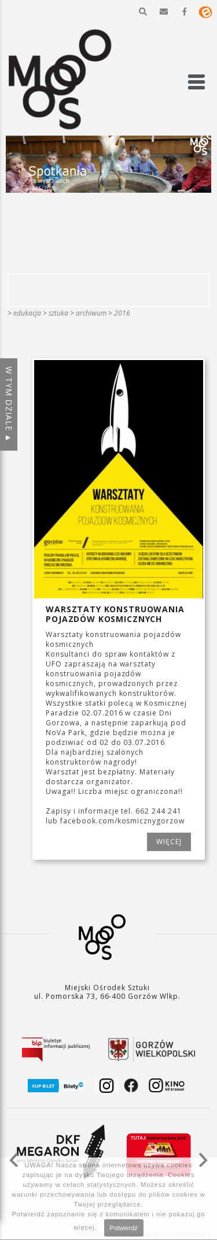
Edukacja (27, 313)
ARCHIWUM (91, 313)
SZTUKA (58, 313)
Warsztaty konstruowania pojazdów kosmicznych (115, 614)
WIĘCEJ (169, 841)
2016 (122, 313)
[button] (143, 11)
